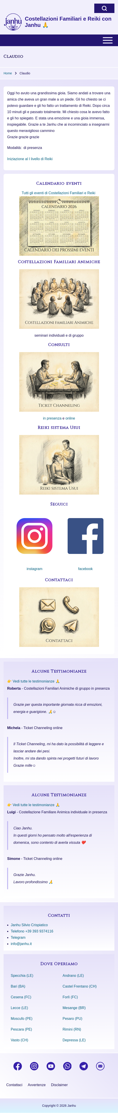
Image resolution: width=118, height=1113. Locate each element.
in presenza (52, 418)
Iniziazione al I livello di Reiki (30, 159)
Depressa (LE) (74, 1040)
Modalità (14, 148)
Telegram (18, 937)
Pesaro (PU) (72, 1018)
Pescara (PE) (21, 1029)
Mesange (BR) (74, 1008)
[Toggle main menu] (59, 40)
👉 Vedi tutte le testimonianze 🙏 (33, 681)
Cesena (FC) (21, 997)
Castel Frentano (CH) (80, 986)
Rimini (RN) (72, 1029)
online (70, 418)
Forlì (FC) (70, 997)
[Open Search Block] (104, 8)
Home (8, 73)
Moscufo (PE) (21, 1018)
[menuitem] (14, 1085)
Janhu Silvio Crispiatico (29, 925)
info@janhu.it (21, 944)
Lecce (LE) (19, 1008)
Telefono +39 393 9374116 (32, 931)
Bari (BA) (18, 986)
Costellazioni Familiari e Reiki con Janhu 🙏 (68, 22)
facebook (85, 569)
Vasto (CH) (19, 1040)
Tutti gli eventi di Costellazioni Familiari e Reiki (58, 193)
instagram (34, 569)
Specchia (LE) (22, 975)
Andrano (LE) (73, 975)
